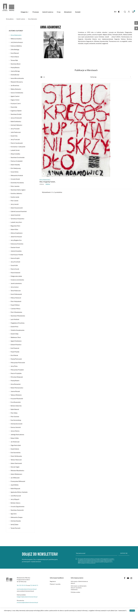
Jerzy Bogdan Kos (16, 240)
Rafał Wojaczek (15, 488)
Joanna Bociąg (15, 71)
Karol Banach (15, 53)
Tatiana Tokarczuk (16, 460)
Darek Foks (14, 136)
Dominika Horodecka (17, 182)
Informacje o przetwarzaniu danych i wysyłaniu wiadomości (79, 587)
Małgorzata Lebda (16, 276)
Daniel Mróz (14, 326)
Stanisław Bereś (15, 64)
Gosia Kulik (14, 265)
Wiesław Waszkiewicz (17, 470)
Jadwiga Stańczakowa (17, 434)
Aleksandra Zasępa (16, 517)
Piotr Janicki (14, 200)
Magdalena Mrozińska (17, 323)
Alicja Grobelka (15, 154)
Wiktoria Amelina (16, 38)
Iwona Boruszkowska (17, 78)
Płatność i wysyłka (55, 584)
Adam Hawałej (15, 164)
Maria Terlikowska (16, 456)
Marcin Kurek (15, 269)
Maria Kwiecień (15, 272)
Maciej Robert (15, 380)
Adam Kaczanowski (17, 208)
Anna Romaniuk (16, 384)
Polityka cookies (75, 592)
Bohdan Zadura (15, 503)
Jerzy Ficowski (15, 128)
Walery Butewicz (16, 89)
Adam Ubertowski (16, 463)
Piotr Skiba (14, 413)
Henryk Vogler (15, 467)
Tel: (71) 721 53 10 (22, 585)
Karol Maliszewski (16, 294)
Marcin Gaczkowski (17, 143)
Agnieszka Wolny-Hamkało (19, 492)
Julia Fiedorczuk (16, 132)
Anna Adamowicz (16, 35)
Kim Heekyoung (16, 168)
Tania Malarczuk (16, 290)
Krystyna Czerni (16, 103)
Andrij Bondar (15, 74)
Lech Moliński (15, 319)
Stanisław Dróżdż (16, 114)
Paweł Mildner (15, 305)
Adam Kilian (14, 229)
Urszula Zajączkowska (17, 506)
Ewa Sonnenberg (16, 420)
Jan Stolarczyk (15, 442)
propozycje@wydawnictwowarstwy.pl (27, 602)
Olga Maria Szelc (16, 445)
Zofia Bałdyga (15, 49)
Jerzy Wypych (15, 499)
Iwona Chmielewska (17, 92)
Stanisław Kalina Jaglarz (18, 190)
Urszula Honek (15, 179)
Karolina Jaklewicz (16, 193)
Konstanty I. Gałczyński (18, 146)
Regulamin (53, 581)
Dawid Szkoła (15, 449)
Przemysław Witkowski (18, 481)
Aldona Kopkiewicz (16, 233)
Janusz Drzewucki (16, 118)
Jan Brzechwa (15, 85)
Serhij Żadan (14, 524)
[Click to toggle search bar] (125, 12)
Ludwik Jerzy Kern (16, 222)
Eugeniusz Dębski (16, 110)
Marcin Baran (15, 56)
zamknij (132, 610)
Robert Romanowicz (17, 388)
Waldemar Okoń (16, 337)
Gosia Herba (14, 172)
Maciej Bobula (15, 67)
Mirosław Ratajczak (17, 377)
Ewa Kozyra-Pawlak (17, 254)
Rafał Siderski (15, 409)
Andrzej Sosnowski (16, 424)
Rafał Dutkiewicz (16, 121)
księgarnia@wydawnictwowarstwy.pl (27, 597)
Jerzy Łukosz (15, 287)
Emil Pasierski (15, 348)
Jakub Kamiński (15, 215)
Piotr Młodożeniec (16, 312)
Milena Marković (16, 298)
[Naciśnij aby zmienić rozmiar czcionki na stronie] (115, 11)
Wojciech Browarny (17, 82)
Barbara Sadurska (16, 406)
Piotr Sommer (15, 416)
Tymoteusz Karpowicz (17, 218)
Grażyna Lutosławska (17, 280)
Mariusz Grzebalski (16, 161)
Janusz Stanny (15, 431)
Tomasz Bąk (14, 60)
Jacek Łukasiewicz (16, 283)
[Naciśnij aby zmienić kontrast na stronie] (119, 11)
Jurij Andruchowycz (17, 42)
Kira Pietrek (14, 355)
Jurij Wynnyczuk (16, 495)
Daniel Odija (14, 334)
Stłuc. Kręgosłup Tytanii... (48, 124)
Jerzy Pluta (14, 366)
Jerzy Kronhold (15, 262)
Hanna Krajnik (15, 258)
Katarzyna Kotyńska (17, 244)
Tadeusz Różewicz (16, 395)
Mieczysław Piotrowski (18, 362)
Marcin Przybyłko (16, 373)
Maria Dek (14, 107)
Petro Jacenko (15, 186)
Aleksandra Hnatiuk (17, 175)
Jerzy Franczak (15, 139)
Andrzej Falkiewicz (16, 125)
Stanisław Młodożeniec (18, 316)
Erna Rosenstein (16, 402)
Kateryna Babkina (16, 46)
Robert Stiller (15, 438)
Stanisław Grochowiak (17, 157)
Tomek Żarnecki (15, 528)
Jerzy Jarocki (15, 204)
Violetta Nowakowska (17, 330)
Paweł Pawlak (15, 352)
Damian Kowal (15, 247)
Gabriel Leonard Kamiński (19, 211)
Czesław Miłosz (15, 308)
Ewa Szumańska (15, 452)
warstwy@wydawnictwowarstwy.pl (27, 589)
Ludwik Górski (15, 150)
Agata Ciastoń (15, 96)
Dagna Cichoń (15, 100)
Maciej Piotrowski (16, 359)
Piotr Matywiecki (16, 301)
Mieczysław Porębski (17, 370)
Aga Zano (14, 513)
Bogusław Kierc (15, 226)
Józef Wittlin (15, 485)
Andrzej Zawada (16, 521)
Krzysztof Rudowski (17, 398)
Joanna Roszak (15, 391)
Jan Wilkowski (15, 478)
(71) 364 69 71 (34, 585)
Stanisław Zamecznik (17, 510)
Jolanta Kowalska (16, 251)
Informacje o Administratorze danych (79, 582)
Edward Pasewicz (16, 344)
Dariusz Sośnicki (16, 427)
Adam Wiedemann (16, 474)
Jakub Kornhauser (16, 236)
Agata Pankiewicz (16, 341)
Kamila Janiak (15, 197)
